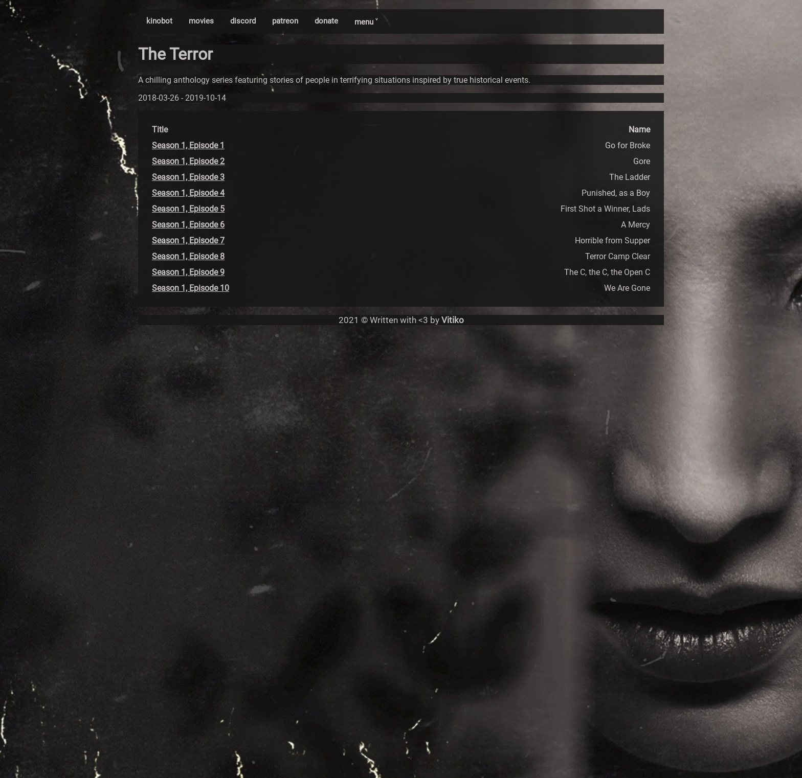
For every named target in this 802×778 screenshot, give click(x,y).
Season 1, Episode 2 (188, 161)
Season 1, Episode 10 (190, 288)
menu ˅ (365, 22)
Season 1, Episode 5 (188, 209)
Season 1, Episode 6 (188, 225)
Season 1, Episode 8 (188, 256)
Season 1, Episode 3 (188, 177)
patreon (285, 21)
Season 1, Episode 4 (188, 193)
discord (243, 21)
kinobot (159, 21)
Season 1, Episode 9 (188, 272)
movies (201, 21)
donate (326, 21)
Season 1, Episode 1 (188, 145)
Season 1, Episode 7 (188, 240)
